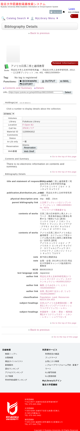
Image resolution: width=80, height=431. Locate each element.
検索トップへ (11, 354)
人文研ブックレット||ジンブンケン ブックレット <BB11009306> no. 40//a (56, 205)
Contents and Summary (18, 88)
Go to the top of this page (64, 156)
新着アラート (62, 367)
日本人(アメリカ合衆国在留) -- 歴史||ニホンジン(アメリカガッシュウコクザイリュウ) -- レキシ (56, 305)
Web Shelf (29, 151)
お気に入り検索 (52, 361)
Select (68, 92)
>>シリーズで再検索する (53, 210)
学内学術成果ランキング (16, 380)
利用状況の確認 (52, 354)
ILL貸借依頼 (50, 376)
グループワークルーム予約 (59, 365)
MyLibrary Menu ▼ (44, 18)
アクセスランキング (14, 372)
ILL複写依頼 (50, 372)
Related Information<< (65, 63)
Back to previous (39, 33)
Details (40, 88)
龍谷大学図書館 (49, 384)
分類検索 (9, 357)
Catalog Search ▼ (15, 18)
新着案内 (9, 365)
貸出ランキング (12, 369)
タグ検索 (9, 376)
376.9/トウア (28, 128)
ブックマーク (51, 357)
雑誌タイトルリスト (14, 361)
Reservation (30, 147)
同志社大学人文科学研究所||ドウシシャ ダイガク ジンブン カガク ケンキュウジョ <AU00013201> (56, 279)
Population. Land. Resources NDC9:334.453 (54, 298)
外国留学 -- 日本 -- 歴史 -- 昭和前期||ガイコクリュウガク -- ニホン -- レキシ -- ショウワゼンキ (56, 314)
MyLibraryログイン (52, 380)
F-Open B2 (28, 125)
